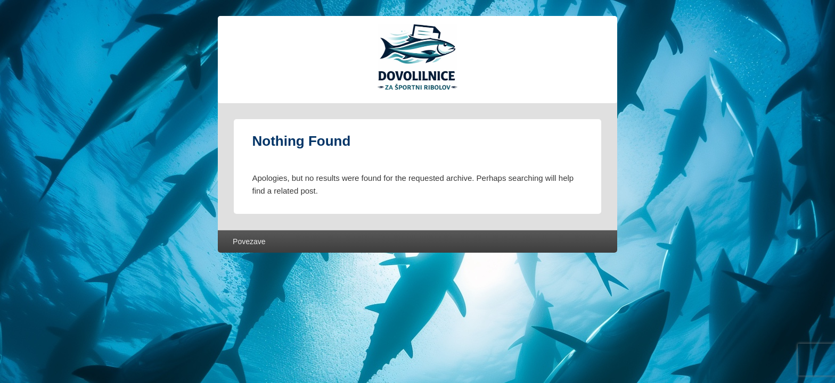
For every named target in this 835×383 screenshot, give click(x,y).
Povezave (249, 241)
